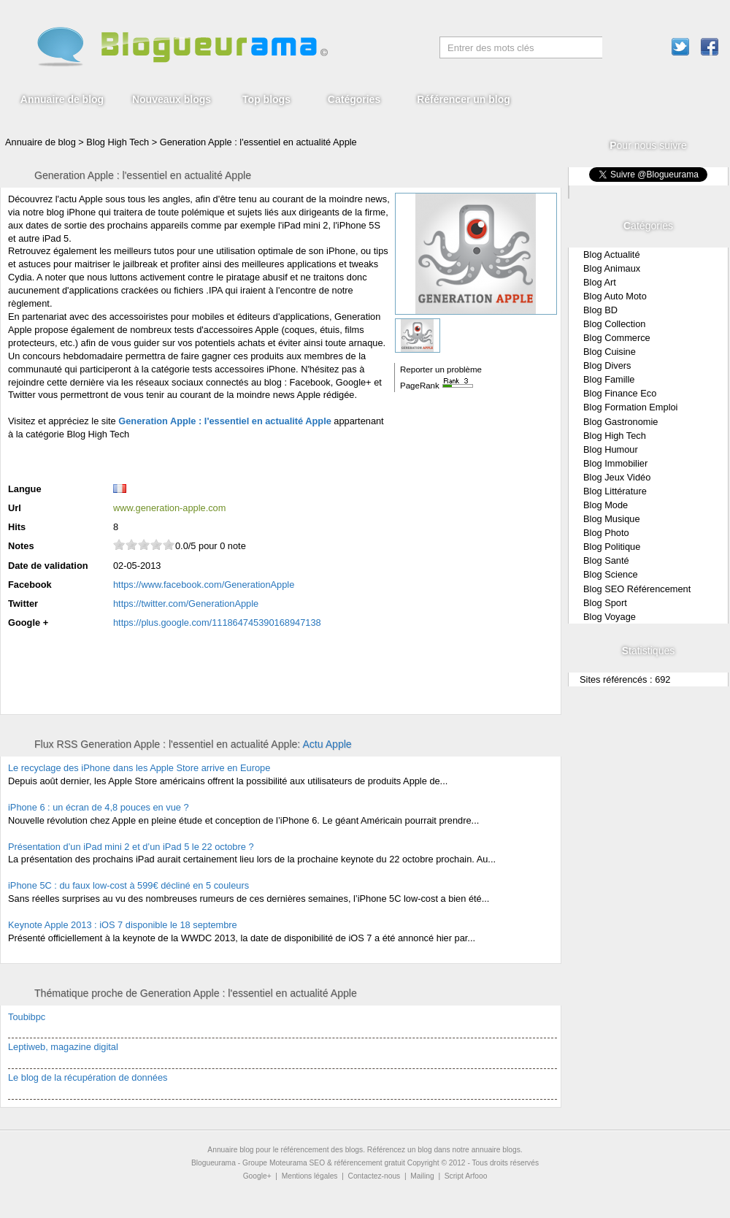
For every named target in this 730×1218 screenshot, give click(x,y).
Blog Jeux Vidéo (616, 477)
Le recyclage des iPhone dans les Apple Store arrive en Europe (139, 767)
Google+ (257, 1176)
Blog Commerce (616, 337)
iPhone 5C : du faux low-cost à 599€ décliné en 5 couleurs (128, 885)
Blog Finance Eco (619, 393)
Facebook (30, 584)
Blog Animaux (611, 268)
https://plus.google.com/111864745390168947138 (217, 622)
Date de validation (48, 565)
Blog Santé (606, 560)
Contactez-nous (374, 1176)
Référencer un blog (463, 99)
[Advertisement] (179, 459)
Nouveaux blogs (171, 99)
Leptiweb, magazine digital (63, 1046)
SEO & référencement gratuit (357, 1163)
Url (14, 507)
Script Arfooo (466, 1176)
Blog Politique (611, 546)
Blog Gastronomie (620, 421)
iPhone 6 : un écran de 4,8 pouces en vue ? (98, 807)
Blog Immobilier (615, 463)
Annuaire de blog (62, 99)
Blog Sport (605, 602)
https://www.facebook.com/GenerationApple (203, 584)
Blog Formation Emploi (630, 407)
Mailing (422, 1176)
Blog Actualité (611, 254)
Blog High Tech (614, 435)
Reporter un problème (441, 369)
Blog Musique (611, 518)
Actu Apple (326, 744)
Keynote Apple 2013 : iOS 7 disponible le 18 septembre (122, 924)
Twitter (23, 603)
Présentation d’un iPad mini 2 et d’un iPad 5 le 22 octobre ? (131, 846)
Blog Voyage (609, 616)
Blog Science (610, 574)
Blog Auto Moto (615, 296)
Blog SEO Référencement (637, 588)
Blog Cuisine (609, 351)
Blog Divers (607, 365)
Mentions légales (310, 1176)
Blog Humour (610, 449)
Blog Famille (608, 379)
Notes (21, 545)
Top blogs (266, 99)
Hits (17, 526)
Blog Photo (606, 532)
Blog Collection (614, 323)
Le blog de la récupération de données (87, 1077)
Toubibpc (26, 1016)
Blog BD (600, 309)
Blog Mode (605, 504)
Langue (25, 488)
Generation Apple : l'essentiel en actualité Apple (258, 142)
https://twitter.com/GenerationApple (185, 603)
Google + (28, 622)
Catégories (354, 99)
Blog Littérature (615, 491)
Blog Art (599, 282)
